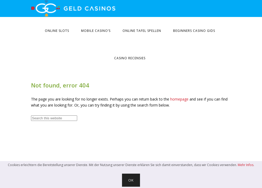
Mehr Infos (245, 165)
